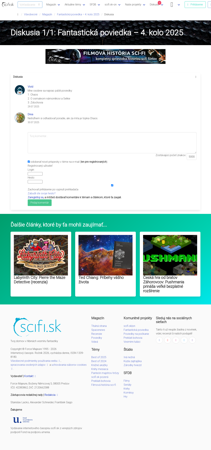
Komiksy (129, 392)
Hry (125, 396)
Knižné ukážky (99, 365)
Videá (94, 341)
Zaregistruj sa (35, 197)
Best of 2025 (98, 357)
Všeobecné (30, 14)
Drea (30, 114)
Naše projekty (133, 4)
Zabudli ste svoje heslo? (42, 193)
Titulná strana (99, 325)
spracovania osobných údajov (30, 364)
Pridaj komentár (39, 202)
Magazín (51, 4)
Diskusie (155, 3)
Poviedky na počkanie (136, 333)
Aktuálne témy (73, 4)
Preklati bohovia (133, 337)
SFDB (93, 4)
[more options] (195, 77)
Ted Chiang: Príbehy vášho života (101, 279)
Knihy (127, 388)
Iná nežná (129, 357)
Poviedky (96, 337)
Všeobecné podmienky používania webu (36, 360)
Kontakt (30, 376)
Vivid (30, 86)
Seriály (127, 384)
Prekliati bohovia (100, 380)
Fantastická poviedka (136, 329)
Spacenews (98, 329)
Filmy (127, 380)
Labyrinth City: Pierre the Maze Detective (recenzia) (39, 279)
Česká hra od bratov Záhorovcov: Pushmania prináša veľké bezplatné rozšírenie (163, 284)
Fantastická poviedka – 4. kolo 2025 (78, 14)
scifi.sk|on (129, 325)
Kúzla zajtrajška (133, 361)
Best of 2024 (98, 361)
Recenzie (96, 333)
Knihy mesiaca (99, 369)
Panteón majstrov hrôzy (105, 373)
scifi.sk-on (111, 4)
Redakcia (52, 394)
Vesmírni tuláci (132, 341)
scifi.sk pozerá (99, 377)
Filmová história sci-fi (103, 384)
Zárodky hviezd (132, 365)
